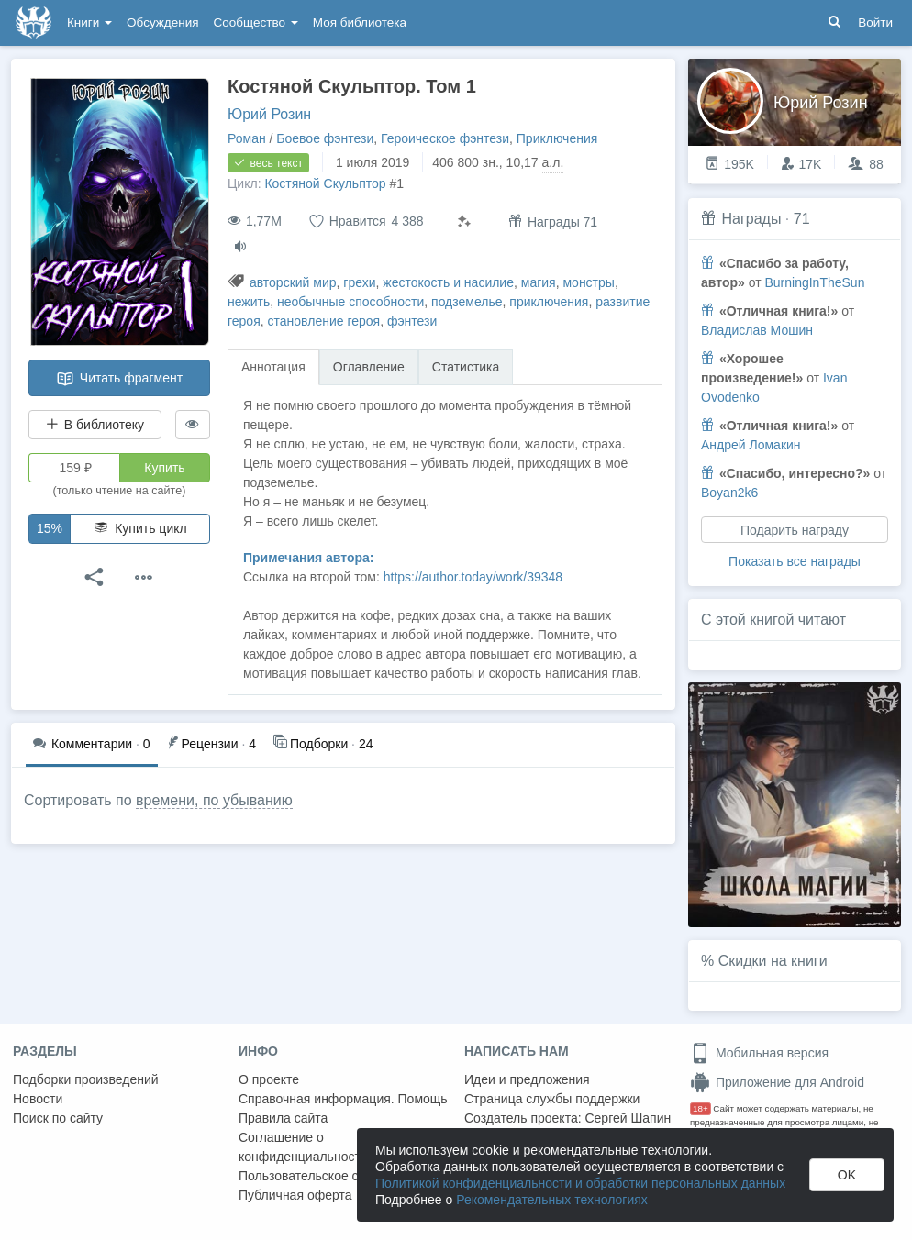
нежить (249, 301)
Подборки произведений (86, 1079)
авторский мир (293, 282)
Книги (89, 22)
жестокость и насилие (448, 282)
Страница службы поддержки (552, 1098)
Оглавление (369, 367)
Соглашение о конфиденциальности (303, 1147)
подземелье (466, 301)
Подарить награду (794, 530)
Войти (875, 22)
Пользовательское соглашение (331, 1175)
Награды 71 (552, 221)
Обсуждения (162, 22)
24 (322, 742)
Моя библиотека (359, 22)
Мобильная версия (759, 1053)
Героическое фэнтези (445, 138)
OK (847, 1175)
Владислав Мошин (757, 330)
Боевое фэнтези (324, 138)
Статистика (466, 367)
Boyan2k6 (729, 492)
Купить (164, 467)
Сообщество (256, 22)
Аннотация (273, 367)
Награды (751, 219)
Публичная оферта (295, 1195)
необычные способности (350, 301)
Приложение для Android (777, 1082)
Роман (247, 138)
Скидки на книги (773, 961)
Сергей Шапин (627, 1118)
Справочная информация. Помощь (343, 1098)
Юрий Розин (269, 114)
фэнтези (412, 321)
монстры (588, 282)
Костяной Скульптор (324, 183)
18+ (700, 1108)
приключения (548, 301)
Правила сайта (283, 1118)
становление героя (324, 321)
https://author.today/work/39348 (473, 577)
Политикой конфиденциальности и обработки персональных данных (580, 1183)
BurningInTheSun (814, 282)
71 (802, 219)
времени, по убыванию (214, 800)
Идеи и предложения (527, 1079)
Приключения (557, 138)
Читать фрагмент (119, 379)
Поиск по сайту (58, 1118)
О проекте (269, 1079)
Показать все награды (794, 561)
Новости (37, 1098)
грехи (359, 282)
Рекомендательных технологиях (552, 1199)
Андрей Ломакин (751, 444)
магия (538, 282)
